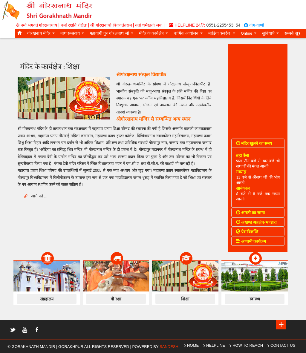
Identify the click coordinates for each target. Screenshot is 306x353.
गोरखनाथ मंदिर (42, 34)
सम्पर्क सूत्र (292, 33)
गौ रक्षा (116, 299)
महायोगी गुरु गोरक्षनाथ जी (112, 34)
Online (249, 34)
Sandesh (169, 346)
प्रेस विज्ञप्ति (247, 231)
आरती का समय (250, 212)
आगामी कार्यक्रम (251, 241)
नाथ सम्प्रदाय (73, 34)
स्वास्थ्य (255, 299)
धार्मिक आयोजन (189, 34)
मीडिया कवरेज (222, 34)
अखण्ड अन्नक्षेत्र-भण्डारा (256, 222)
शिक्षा (185, 299)
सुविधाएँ (271, 34)
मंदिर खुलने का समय (254, 143)
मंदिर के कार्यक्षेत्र (154, 34)
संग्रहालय (46, 299)
